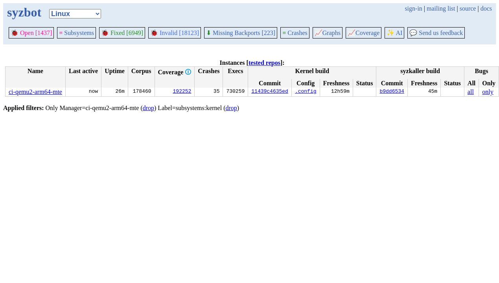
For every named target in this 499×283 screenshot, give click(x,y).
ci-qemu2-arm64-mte (35, 91)
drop (148, 108)
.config (306, 92)
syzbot (24, 12)
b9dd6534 (391, 92)
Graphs (328, 32)
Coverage (363, 32)
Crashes (295, 32)
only (487, 91)
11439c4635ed (269, 92)
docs (486, 8)
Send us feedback (436, 32)
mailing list (441, 8)
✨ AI (394, 32)
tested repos (264, 62)
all (471, 91)
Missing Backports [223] (240, 32)
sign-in (413, 8)
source (468, 8)
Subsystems (76, 32)
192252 (182, 92)
